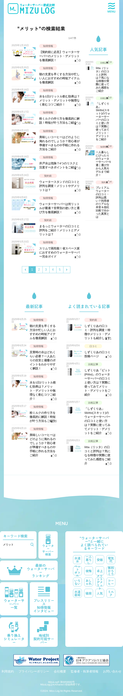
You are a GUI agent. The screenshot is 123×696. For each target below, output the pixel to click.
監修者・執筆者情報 (84, 671)
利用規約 (8, 671)
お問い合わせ (112, 671)
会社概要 (60, 671)
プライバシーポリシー (33, 671)
